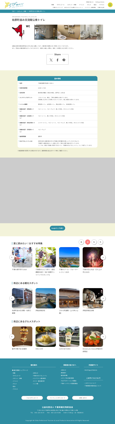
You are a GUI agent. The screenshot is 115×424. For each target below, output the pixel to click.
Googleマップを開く (57, 228)
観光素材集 (64, 375)
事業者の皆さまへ (90, 2)
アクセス (101, 4)
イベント (81, 4)
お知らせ (35, 373)
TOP (13, 11)
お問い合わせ (83, 398)
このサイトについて (90, 383)
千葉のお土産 (101, 7)
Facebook (57, 59)
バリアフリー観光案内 (90, 7)
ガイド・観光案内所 (39, 381)
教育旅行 (63, 373)
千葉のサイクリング (58, 7)
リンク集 (35, 384)
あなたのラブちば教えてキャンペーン (73, 7)
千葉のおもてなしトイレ (40, 376)
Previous (12, 257)
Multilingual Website (100, 2)
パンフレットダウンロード (57, 398)
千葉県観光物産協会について (93, 386)
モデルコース (60, 4)
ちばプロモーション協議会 (68, 381)
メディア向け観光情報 (67, 378)
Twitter (51, 59)
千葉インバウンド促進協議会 (69, 383)
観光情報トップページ (21, 370)
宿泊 (95, 4)
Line (63, 59)
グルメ (89, 4)
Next (103, 257)
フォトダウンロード (32, 398)
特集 (52, 4)
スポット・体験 (71, 4)
